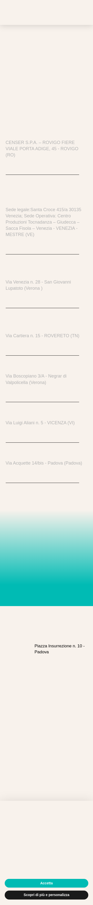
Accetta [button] (46, 883)
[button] (78, 12)
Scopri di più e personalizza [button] (46, 895)
